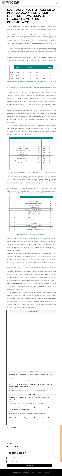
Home (8, 429)
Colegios (8, 433)
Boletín (8, 431)
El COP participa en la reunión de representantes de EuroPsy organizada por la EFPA (29, 418)
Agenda (8, 435)
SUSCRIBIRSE (29, 465)
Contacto (8, 437)
